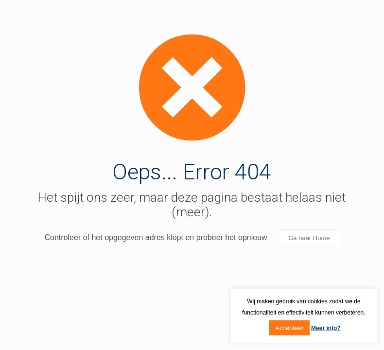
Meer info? (326, 328)
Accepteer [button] (289, 328)
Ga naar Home (309, 238)
